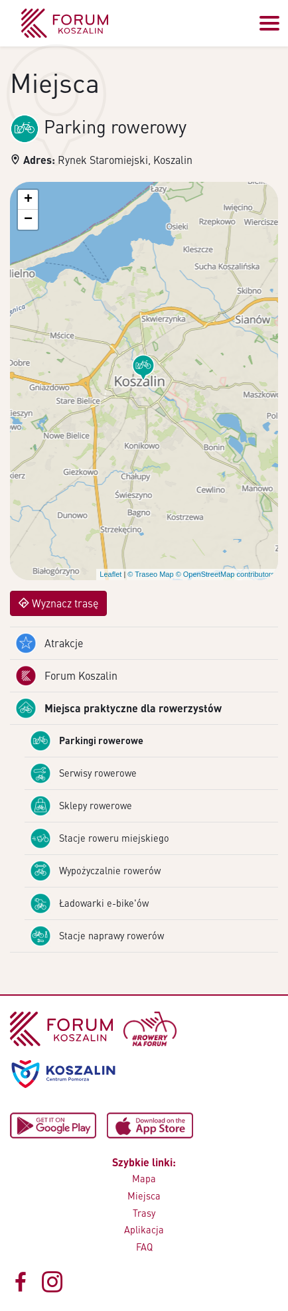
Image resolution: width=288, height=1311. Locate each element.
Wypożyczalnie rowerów (95, 871)
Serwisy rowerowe (83, 773)
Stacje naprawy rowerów (97, 936)
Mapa (144, 1178)
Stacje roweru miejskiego (99, 838)
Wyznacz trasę (58, 603)
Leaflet (110, 574)
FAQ (144, 1247)
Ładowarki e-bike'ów (89, 903)
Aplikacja (144, 1229)
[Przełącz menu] (269, 23)
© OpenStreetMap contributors (225, 574)
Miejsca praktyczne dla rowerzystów (118, 708)
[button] (143, 367)
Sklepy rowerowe (81, 805)
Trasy (144, 1213)
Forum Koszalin (66, 675)
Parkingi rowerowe (86, 740)
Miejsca (144, 1195)
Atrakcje (49, 643)
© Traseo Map (150, 574)
